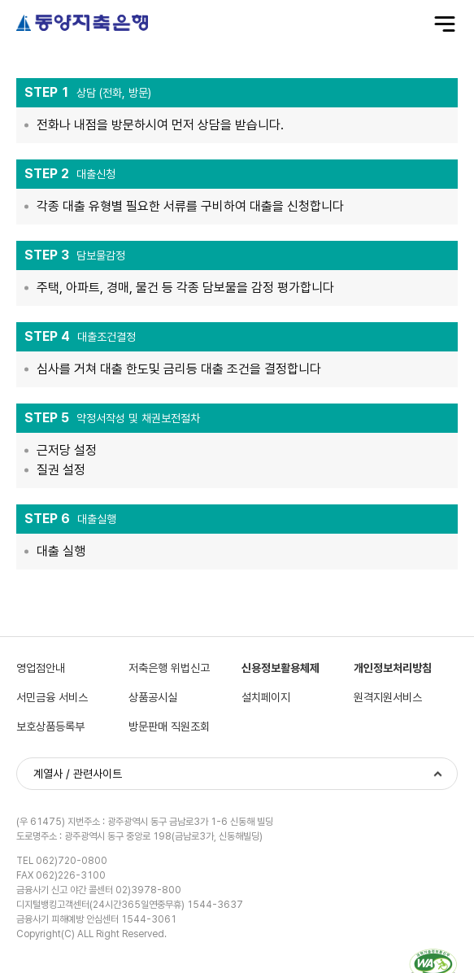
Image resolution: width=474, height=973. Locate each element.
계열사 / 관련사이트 (77, 773)
